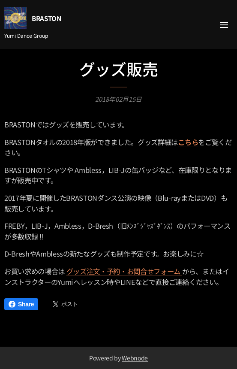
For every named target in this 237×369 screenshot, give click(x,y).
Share (21, 304)
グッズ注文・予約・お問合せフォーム (124, 271)
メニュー (224, 24)
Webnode (135, 358)
